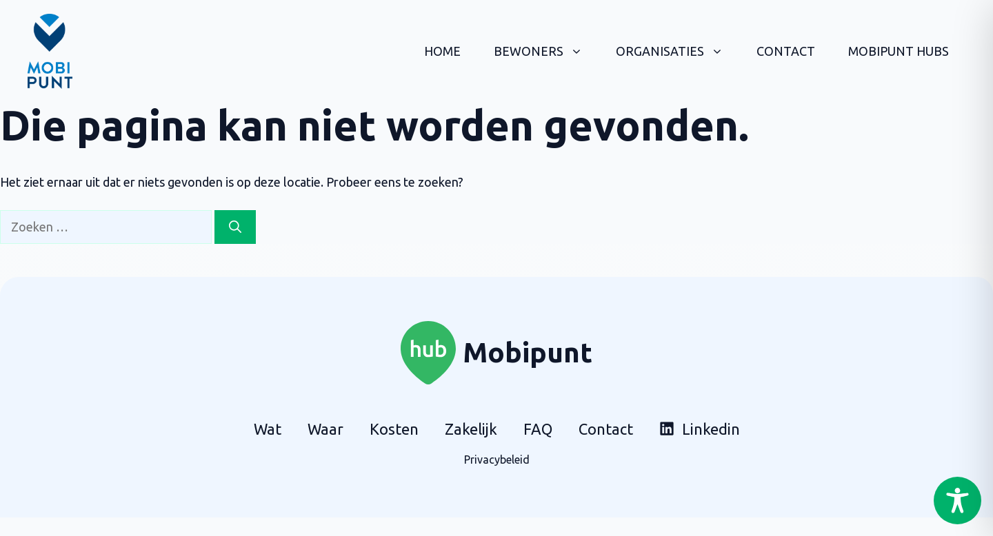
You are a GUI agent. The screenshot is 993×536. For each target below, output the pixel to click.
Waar (325, 428)
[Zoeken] (235, 227)
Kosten (394, 428)
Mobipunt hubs (898, 51)
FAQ (537, 428)
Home (442, 51)
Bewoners (546, 51)
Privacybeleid (497, 459)
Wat (267, 428)
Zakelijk (471, 428)
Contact (785, 51)
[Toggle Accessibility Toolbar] (957, 500)
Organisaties (678, 51)
